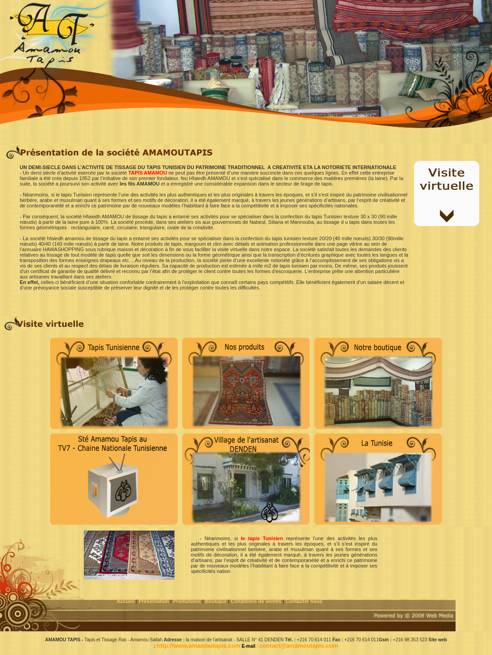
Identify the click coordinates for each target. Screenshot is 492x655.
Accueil (125, 601)
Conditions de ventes (257, 601)
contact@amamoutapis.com (298, 645)
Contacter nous (305, 601)
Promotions (187, 601)
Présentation (153, 601)
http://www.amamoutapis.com (199, 645)
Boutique (216, 601)
